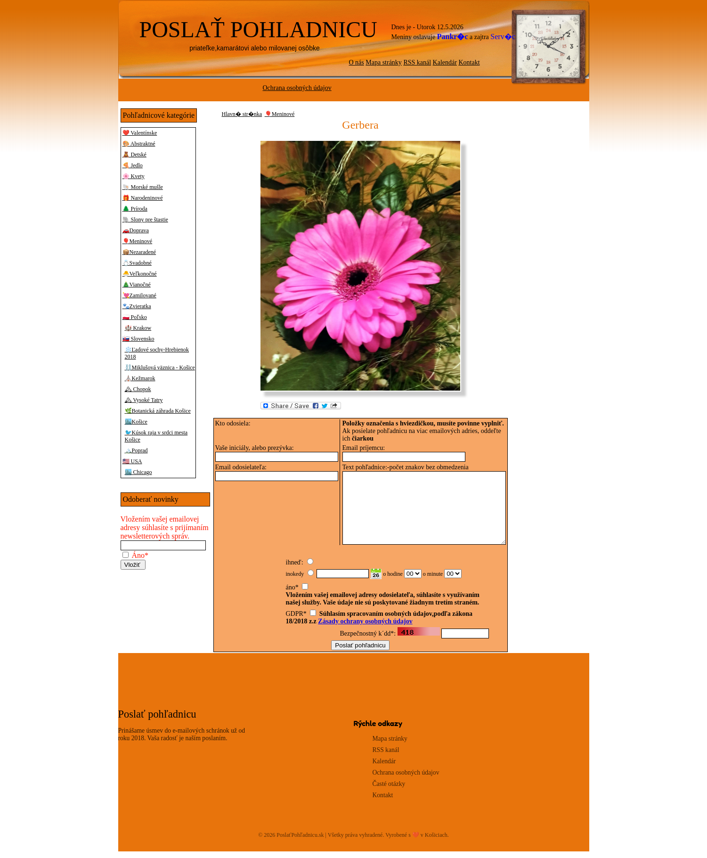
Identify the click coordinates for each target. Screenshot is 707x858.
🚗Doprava (135, 230)
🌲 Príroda (134, 208)
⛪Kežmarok (140, 378)
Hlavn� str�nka (242, 114)
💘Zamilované (139, 295)
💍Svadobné (137, 263)
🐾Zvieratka (136, 306)
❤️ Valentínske (139, 133)
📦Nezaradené (139, 252)
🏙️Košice (136, 421)
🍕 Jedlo (132, 165)
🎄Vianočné (136, 284)
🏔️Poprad (136, 450)
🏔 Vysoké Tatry (144, 400)
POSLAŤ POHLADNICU (258, 29)
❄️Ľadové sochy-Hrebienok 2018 (157, 353)
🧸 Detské (134, 154)
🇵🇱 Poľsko (134, 317)
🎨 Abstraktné (138, 143)
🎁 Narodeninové (142, 198)
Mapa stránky (384, 62)
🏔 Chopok (138, 389)
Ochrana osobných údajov (297, 87)
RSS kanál (417, 62)
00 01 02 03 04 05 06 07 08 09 (413, 580)
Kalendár (445, 62)
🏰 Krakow (138, 328)
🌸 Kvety (133, 176)
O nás (356, 62)
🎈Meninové (137, 241)
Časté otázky (389, 790)
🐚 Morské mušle (142, 187)
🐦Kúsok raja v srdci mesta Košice (156, 436)
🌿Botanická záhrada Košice (158, 411)
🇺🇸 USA (132, 461)
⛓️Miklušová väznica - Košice (160, 367)
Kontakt (468, 62)
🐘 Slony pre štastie (145, 219)
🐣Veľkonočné (139, 273)
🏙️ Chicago (138, 472)
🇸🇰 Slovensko (138, 338)
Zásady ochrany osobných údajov (365, 627)
